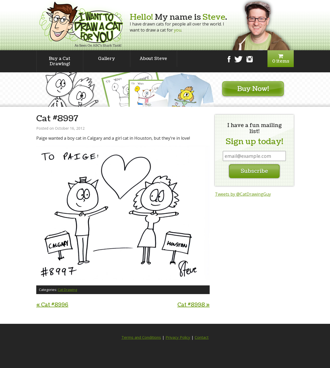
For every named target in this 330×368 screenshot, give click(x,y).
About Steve (153, 59)
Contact (202, 337)
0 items (280, 58)
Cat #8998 (193, 305)
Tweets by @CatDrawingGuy (243, 194)
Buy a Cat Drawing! (59, 61)
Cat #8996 (52, 305)
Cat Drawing (67, 289)
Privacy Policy (178, 337)
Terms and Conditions (141, 337)
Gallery (106, 59)
